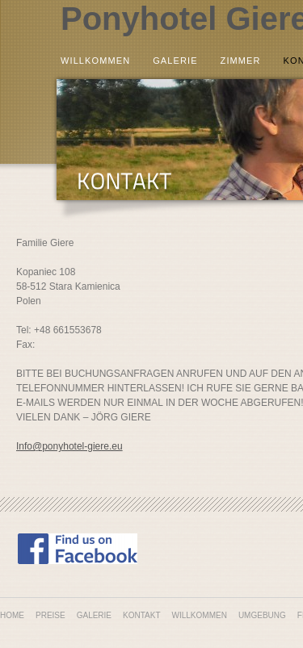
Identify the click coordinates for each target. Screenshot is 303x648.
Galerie (175, 60)
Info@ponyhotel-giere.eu (69, 446)
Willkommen (95, 60)
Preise (50, 615)
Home (12, 615)
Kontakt (141, 615)
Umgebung (262, 615)
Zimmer (241, 60)
